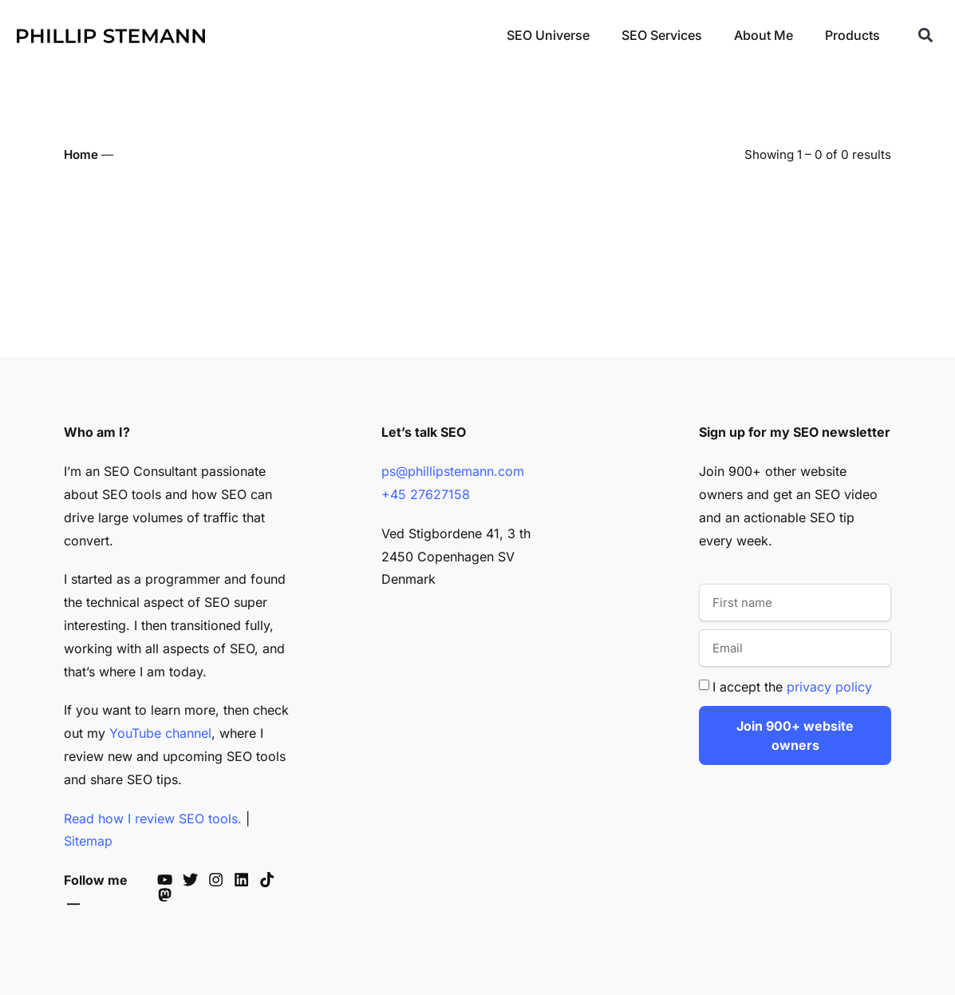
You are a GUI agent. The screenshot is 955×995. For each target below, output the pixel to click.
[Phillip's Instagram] (219, 879)
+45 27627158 (425, 494)
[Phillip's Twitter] (194, 879)
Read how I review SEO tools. (153, 819)
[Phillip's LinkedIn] (245, 879)
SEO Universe (548, 35)
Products (852, 35)
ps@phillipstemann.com (452, 471)
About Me (763, 35)
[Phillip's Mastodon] (168, 894)
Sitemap (88, 841)
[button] (925, 35)
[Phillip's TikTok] (270, 879)
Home (81, 154)
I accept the (792, 687)
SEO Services (662, 35)
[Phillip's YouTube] (168, 879)
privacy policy (829, 687)
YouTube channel (160, 733)
